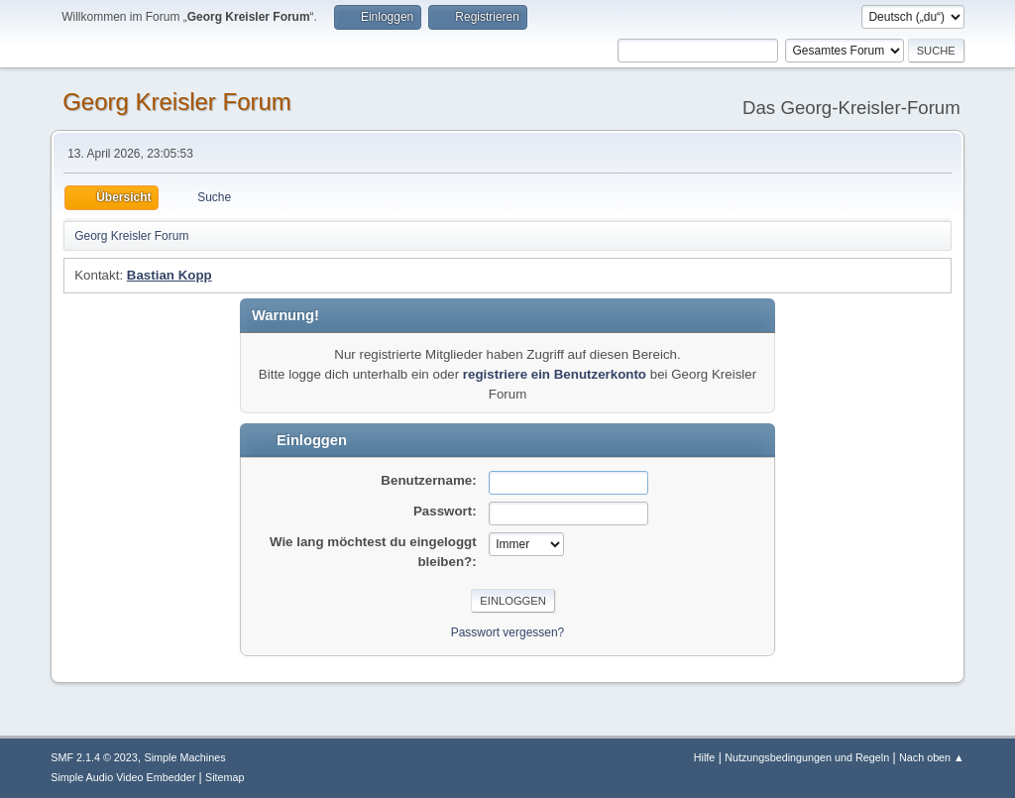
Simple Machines (185, 757)
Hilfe (705, 757)
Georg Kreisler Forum (176, 101)
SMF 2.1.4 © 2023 (94, 757)
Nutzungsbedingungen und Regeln (807, 757)
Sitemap (225, 777)
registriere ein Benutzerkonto (554, 374)
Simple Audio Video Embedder (123, 777)
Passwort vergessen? (508, 632)
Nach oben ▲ (931, 757)
